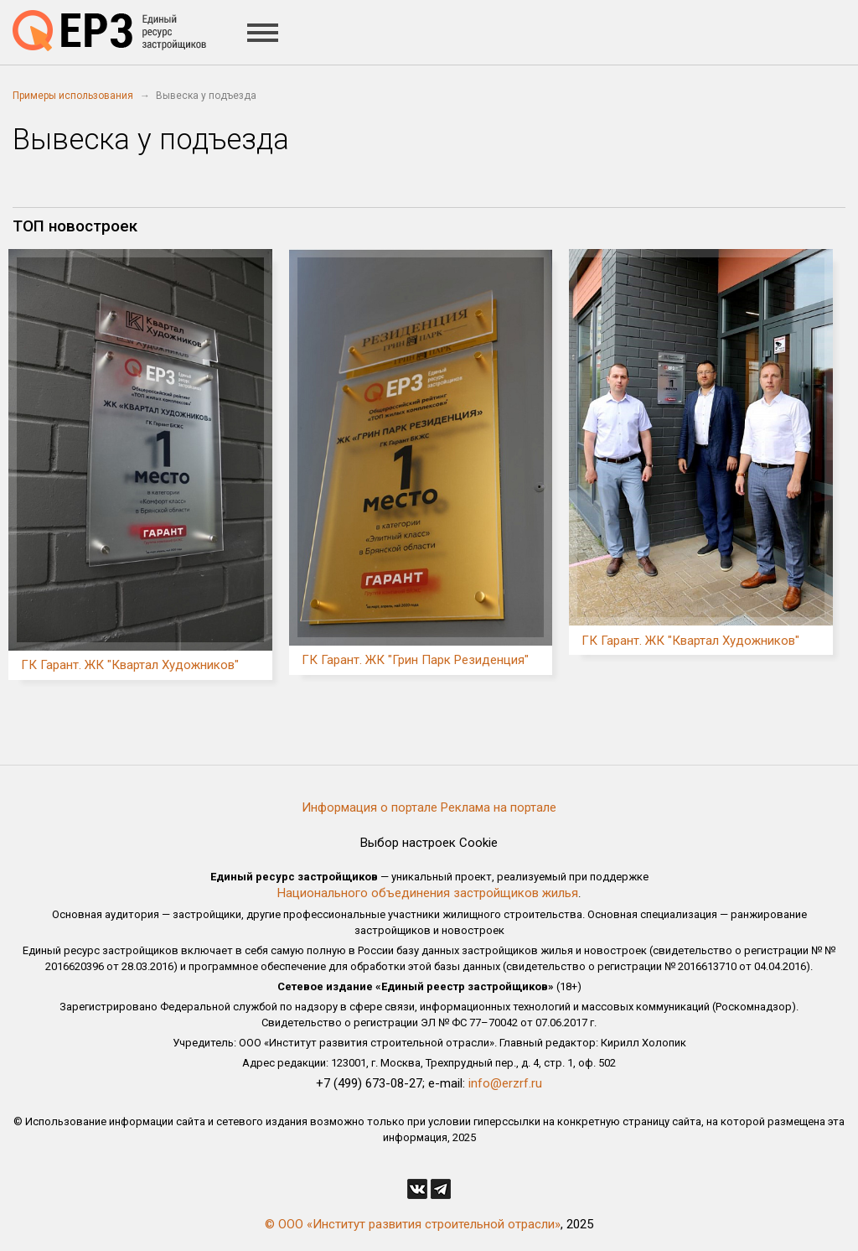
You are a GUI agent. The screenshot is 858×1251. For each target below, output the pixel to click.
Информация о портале (369, 807)
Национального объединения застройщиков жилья (427, 893)
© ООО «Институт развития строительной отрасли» (413, 1224)
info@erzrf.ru (505, 1083)
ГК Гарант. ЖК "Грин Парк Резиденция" (415, 659)
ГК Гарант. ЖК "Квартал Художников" (130, 664)
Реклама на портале (498, 807)
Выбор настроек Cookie (429, 842)
